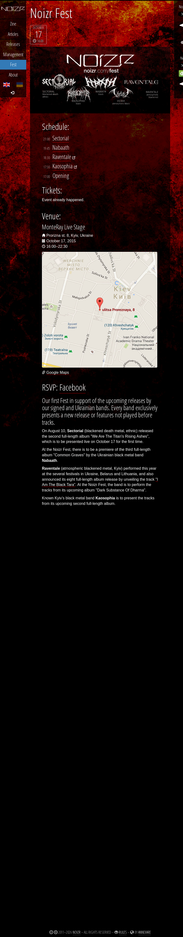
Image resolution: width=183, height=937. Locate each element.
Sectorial (60, 138)
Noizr (77, 932)
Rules (123, 932)
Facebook (72, 387)
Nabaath (60, 147)
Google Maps (57, 372)
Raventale (61, 157)
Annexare (144, 932)
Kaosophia (62, 166)
